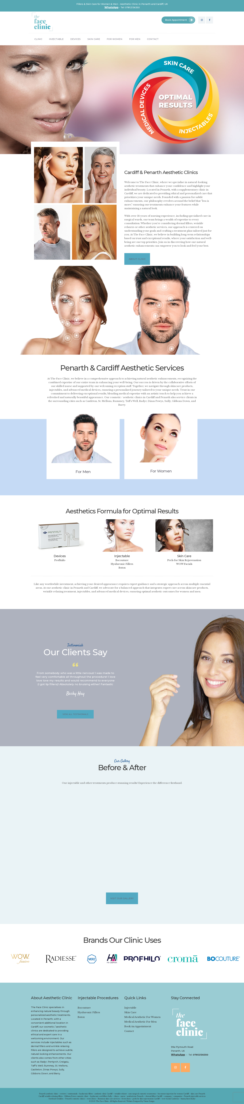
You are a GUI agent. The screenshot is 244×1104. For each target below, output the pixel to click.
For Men (83, 471)
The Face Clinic (102, 1101)
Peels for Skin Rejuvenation (184, 560)
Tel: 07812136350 (130, 7)
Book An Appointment (137, 1026)
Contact (129, 1031)
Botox (122, 567)
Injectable (122, 556)
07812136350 (200, 1054)
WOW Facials (184, 563)
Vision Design (148, 1101)
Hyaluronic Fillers (122, 563)
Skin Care (184, 556)
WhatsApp (111, 7)
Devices (60, 556)
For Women (161, 471)
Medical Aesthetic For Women (142, 1017)
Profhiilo (59, 560)
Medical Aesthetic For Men (140, 1021)
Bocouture (122, 560)
